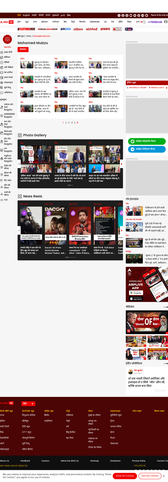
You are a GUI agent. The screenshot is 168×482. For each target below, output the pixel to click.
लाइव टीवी (6, 52)
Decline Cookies (150, 476)
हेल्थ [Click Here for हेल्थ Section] (112, 432)
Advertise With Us (70, 461)
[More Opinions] (165, 363)
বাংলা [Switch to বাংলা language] (48, 15)
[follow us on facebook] (123, 15)
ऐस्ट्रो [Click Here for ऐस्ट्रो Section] (68, 411)
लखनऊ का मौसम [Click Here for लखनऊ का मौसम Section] (93, 440)
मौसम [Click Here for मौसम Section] (90, 411)
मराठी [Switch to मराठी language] (34, 15)
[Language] (28, 403)
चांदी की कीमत (5, 194)
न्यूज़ (27, 22)
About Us (4, 461)
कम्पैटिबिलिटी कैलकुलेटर (7, 116)
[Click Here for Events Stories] (105, 29)
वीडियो (4, 62)
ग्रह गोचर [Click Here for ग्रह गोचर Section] (69, 438)
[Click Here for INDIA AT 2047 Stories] (129, 29)
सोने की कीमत (5, 186)
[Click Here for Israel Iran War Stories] (48, 29)
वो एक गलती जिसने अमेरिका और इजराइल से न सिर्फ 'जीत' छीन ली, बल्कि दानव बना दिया (146, 382)
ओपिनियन (6, 93)
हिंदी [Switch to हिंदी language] (19, 15)
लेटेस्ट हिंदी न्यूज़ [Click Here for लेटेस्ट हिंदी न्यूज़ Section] (6, 411)
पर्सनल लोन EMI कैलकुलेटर (6, 107)
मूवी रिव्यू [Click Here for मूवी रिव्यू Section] (25, 443)
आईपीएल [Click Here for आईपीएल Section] (48, 421)
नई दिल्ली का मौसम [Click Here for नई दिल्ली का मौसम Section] (93, 431)
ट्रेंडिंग (121, 22)
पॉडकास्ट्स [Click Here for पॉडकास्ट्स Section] (4, 449)
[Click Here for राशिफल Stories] (78, 29)
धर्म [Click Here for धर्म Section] (67, 426)
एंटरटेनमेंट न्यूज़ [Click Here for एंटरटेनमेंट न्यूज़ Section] (28, 411)
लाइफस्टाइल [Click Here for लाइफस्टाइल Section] (115, 411)
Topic (28, 36)
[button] (7, 42)
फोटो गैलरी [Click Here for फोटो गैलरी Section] (4, 426)
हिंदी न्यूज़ (21, 36)
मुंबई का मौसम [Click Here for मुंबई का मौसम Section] (94, 415)
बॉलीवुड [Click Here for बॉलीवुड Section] (25, 421)
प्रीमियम (5, 57)
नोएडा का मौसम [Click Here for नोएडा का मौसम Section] (95, 447)
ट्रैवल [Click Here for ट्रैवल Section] (112, 421)
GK (105, 22)
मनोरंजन (55, 22)
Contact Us (162, 461)
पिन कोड (5, 180)
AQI (4, 200)
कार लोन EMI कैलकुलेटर (6, 124)
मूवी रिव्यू (5, 87)
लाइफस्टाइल (94, 22)
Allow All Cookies (125, 476)
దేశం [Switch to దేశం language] (68, 15)
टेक (112, 22)
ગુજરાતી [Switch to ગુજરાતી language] (55, 15)
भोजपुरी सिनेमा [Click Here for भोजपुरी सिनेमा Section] (28, 438)
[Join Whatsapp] (146, 15)
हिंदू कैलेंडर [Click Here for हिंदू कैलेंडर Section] (70, 432)
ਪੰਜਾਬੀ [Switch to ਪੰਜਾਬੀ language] (41, 15)
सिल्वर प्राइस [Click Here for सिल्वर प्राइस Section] (159, 411)
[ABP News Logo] (7, 22)
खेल (65, 22)
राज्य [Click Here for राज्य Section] (2, 415)
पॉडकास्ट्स (6, 82)
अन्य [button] (139, 22)
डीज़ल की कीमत (6, 174)
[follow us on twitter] (119, 15)
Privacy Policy (138, 461)
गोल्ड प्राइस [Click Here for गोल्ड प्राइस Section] (136, 411)
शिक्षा (129, 22)
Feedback (25, 461)
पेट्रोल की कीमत (5, 167)
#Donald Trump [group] (138, 88)
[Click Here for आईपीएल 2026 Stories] (66, 29)
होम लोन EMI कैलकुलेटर (6, 141)
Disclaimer (115, 461)
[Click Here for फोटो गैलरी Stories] (92, 29)
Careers (45, 461)
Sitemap (94, 461)
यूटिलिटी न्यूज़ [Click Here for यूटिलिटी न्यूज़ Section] (116, 415)
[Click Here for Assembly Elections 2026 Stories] (26, 29)
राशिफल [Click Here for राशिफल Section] (69, 415)
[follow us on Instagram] (134, 15)
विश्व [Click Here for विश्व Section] (2, 432)
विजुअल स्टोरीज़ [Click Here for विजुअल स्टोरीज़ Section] (28, 415)
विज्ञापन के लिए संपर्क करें (159, 15)
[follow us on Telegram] (142, 15)
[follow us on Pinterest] (138, 15)
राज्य (35, 22)
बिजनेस (82, 22)
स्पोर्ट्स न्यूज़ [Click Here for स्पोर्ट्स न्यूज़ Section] (48, 411)
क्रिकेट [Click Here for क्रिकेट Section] (46, 415)
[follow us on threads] (127, 15)
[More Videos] (165, 307)
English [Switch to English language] (26, 15)
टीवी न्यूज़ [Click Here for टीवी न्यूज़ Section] (26, 426)
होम (19, 22)
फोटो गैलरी (6, 77)
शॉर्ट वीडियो (6, 67)
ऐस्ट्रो (73, 22)
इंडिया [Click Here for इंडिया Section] (2, 421)
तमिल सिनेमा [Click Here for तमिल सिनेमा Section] (27, 449)
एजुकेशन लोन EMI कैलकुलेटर (6, 159)
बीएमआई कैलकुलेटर (6, 133)
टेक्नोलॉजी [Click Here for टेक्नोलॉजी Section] (4, 438)
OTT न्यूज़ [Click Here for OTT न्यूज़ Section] (26, 432)
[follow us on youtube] (131, 15)
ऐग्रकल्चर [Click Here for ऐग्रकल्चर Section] (114, 443)
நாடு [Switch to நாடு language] (63, 15)
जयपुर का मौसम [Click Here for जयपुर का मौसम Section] (92, 423)
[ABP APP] (136, 292)
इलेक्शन (44, 22)
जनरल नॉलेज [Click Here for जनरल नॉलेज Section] (115, 426)
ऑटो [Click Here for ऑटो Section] (2, 443)
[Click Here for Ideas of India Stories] (117, 29)
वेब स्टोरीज (6, 72)
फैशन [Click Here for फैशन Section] (112, 438)
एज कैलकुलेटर (6, 150)
